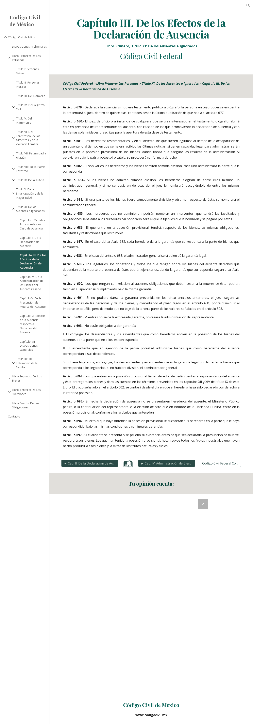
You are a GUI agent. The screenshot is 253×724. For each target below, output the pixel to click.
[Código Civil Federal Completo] (220, 463)
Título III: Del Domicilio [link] (30, 96)
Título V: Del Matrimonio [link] (24, 120)
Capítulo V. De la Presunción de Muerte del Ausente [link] (33, 302)
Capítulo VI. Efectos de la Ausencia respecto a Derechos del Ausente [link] (32, 324)
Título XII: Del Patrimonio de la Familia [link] (27, 363)
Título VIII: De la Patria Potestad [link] (30, 169)
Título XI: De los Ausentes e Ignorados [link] (30, 209)
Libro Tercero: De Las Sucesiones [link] (26, 392)
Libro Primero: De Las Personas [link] (26, 58)
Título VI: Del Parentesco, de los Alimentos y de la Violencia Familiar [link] (28, 138)
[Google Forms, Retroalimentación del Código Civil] (151, 594)
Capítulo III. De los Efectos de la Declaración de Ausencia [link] (33, 261)
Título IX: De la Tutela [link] (30, 180)
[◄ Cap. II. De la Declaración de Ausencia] (89, 463)
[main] (151, 39)
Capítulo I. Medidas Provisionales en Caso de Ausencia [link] (32, 224)
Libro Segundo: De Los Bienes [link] (27, 378)
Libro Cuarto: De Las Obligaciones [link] (25, 405)
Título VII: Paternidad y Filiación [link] (31, 155)
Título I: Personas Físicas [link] (27, 71)
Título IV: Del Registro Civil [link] (30, 107)
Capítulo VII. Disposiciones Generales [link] (29, 345)
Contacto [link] (14, 416)
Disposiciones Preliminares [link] (29, 46)
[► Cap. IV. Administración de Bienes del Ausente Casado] (166, 463)
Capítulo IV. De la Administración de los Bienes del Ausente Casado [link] (31, 283)
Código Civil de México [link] (23, 37)
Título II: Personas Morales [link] (28, 84)
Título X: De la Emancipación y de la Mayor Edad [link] (29, 193)
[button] (248, 5)
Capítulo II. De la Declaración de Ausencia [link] (30, 242)
